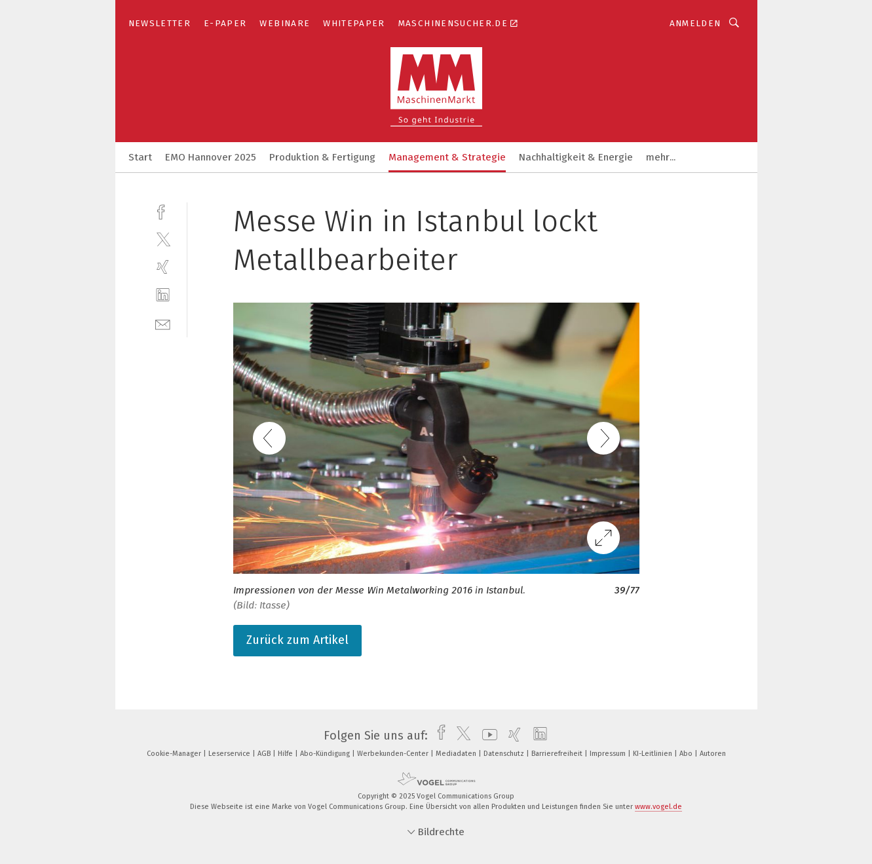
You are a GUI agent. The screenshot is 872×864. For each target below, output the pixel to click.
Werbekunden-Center (393, 753)
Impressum (609, 753)
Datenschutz (504, 753)
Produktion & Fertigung (322, 157)
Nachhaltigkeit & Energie (576, 157)
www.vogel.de (658, 806)
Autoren (713, 753)
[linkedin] (163, 295)
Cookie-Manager (175, 753)
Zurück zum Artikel (297, 640)
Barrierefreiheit (557, 753)
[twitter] (163, 239)
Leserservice (230, 753)
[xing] (163, 267)
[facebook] (163, 210)
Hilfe (286, 753)
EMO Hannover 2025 (210, 157)
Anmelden (695, 23)
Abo (686, 753)
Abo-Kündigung (326, 753)
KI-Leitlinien (653, 753)
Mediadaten (457, 753)
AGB (265, 753)
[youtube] (486, 735)
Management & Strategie (447, 157)
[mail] (163, 323)
